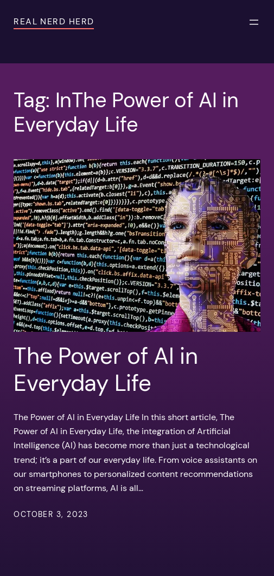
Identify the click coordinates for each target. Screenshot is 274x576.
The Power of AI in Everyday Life (106, 370)
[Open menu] (253, 22)
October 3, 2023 (51, 514)
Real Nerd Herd (54, 21)
